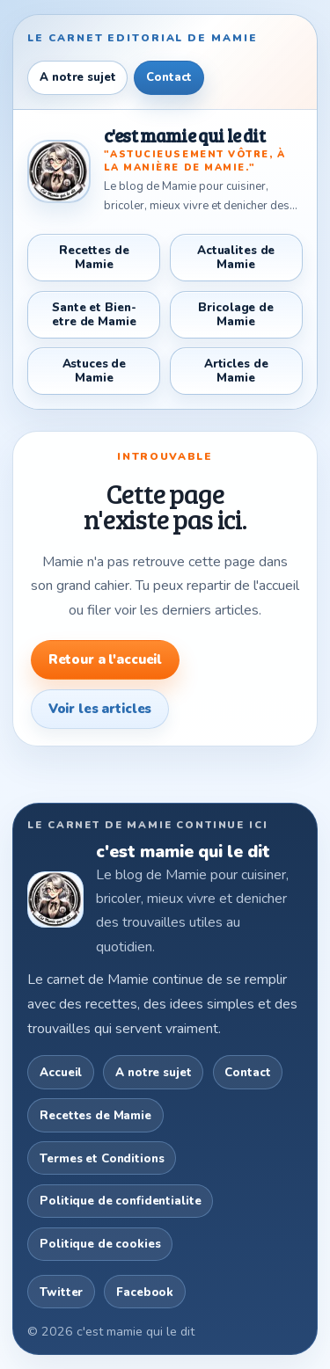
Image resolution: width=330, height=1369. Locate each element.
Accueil (61, 1072)
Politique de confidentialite (120, 1200)
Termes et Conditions (102, 1158)
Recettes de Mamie (94, 257)
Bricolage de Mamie (235, 314)
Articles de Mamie (236, 370)
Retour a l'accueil (105, 659)
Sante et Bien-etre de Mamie (94, 314)
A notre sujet (77, 77)
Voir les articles (99, 708)
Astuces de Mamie (94, 370)
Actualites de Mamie (236, 257)
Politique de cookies (100, 1243)
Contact (169, 77)
